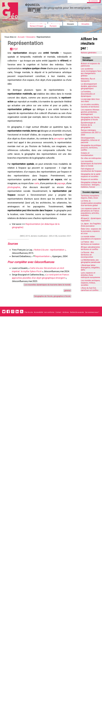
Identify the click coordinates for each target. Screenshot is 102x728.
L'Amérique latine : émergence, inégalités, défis (90, 267)
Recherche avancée (77, 331)
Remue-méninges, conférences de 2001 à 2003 (90, 132)
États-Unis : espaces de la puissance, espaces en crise (91, 231)
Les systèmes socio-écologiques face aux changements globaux (91, 72)
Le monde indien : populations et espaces (91, 237)
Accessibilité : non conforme (44, 331)
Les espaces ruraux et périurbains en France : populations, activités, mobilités (90, 212)
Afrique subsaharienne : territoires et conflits (91, 248)
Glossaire (70, 24)
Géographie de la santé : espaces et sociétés (91, 175)
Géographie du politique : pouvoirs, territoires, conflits (91, 147)
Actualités (85, 24)
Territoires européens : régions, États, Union (90, 196)
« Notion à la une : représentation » (49, 266)
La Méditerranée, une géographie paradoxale (90, 261)
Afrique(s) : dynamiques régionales (91, 219)
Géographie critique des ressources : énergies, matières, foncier (91, 184)
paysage (67, 195)
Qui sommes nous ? (92, 331)
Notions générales (88, 52)
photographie (21, 199)
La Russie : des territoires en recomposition (87, 254)
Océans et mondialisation (87, 154)
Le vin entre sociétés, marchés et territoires (90, 105)
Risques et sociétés (89, 179)
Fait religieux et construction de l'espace (91, 170)
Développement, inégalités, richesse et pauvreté (90, 140)
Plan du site (28, 331)
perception (13, 151)
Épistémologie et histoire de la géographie (88, 124)
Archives (66, 331)
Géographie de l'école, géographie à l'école (50, 314)
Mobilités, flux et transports (88, 80)
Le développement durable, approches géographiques (89, 86)
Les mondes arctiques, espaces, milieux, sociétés (90, 282)
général (66, 308)
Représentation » (43, 272)
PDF (16, 50)
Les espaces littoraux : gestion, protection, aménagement (90, 112)
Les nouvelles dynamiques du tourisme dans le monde (45, 302)
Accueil (23, 37)
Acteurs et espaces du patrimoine (90, 64)
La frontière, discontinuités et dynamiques (88, 93)
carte (39, 195)
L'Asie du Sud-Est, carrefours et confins (89, 289)
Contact (58, 331)
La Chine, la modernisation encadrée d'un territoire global (91, 203)
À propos (53, 26)
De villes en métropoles (91, 158)
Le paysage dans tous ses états (90, 100)
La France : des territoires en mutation (90, 243)
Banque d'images (36, 26)
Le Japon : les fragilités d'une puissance (91, 224)
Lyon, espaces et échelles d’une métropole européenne (90, 275)
